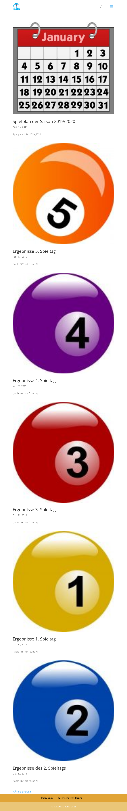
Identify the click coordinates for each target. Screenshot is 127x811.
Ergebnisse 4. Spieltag (34, 380)
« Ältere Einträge (22, 791)
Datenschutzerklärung (70, 797)
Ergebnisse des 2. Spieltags (39, 768)
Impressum (47, 797)
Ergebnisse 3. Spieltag (34, 509)
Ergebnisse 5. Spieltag (34, 251)
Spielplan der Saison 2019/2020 (44, 121)
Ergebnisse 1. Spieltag (34, 639)
